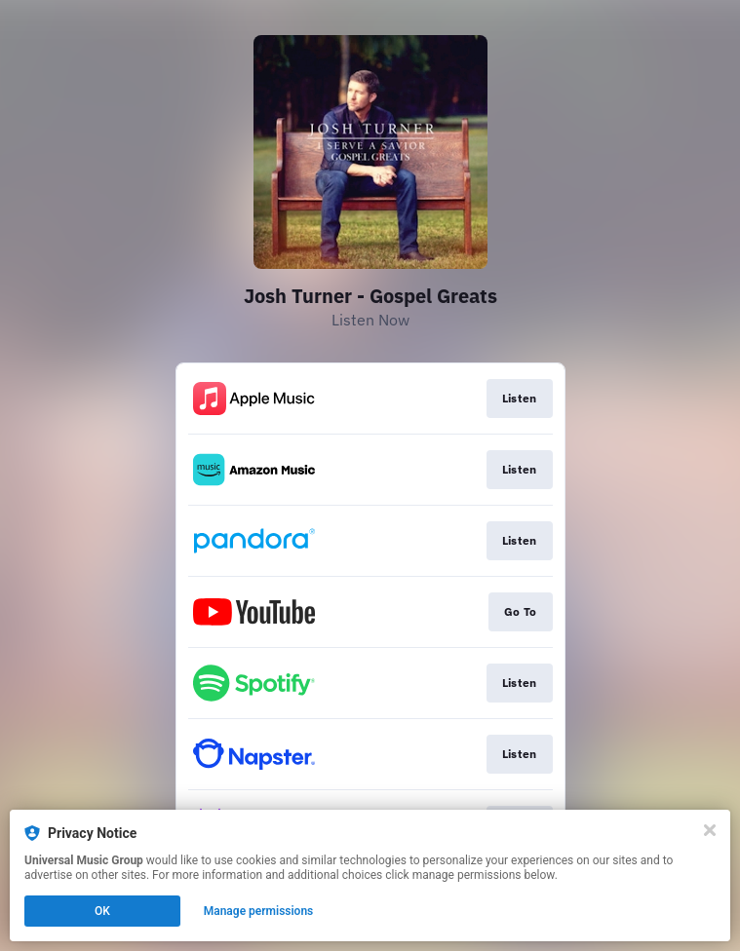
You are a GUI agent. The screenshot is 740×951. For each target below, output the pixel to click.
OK (102, 911)
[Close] (709, 830)
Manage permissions (259, 911)
